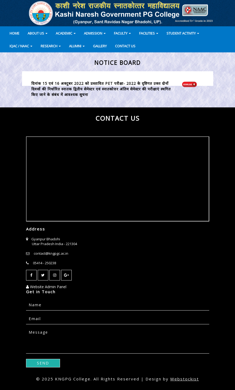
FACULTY (122, 33)
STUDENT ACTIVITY (182, 33)
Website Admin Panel (46, 286)
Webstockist (184, 378)
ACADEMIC (66, 33)
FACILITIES (148, 33)
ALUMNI (77, 46)
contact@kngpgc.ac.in (51, 253)
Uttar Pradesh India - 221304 (54, 243)
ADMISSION (95, 33)
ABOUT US (38, 33)
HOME (14, 33)
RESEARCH (51, 46)
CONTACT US (125, 46)
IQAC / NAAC (21, 46)
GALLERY (100, 46)
